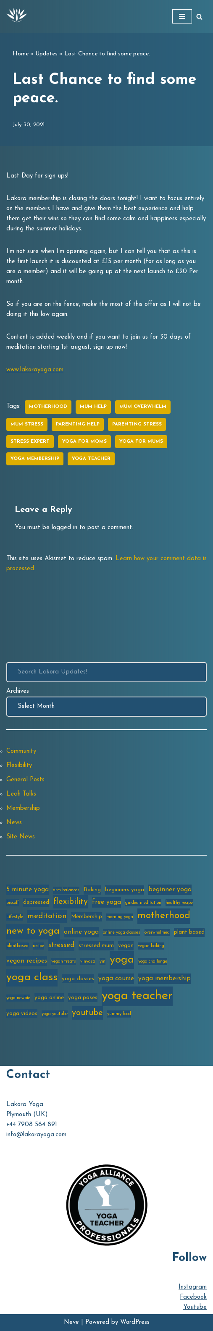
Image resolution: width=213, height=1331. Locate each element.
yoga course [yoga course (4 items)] (116, 978)
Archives (17, 691)
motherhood (48, 407)
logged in (64, 528)
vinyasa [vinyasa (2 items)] (87, 961)
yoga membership (35, 459)
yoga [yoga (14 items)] (122, 960)
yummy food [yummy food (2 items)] (119, 1014)
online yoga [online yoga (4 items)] (81, 932)
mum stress (27, 424)
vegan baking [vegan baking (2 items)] (151, 946)
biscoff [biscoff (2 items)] (12, 902)
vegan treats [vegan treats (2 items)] (63, 961)
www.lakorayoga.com (34, 370)
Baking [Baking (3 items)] (92, 890)
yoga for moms (84, 441)
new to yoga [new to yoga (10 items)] (33, 931)
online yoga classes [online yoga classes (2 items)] (121, 932)
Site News (20, 837)
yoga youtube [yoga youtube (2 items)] (55, 1014)
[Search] (199, 16)
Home (21, 54)
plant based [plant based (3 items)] (189, 932)
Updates (46, 54)
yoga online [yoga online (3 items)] (49, 997)
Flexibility (19, 765)
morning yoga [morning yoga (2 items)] (119, 917)
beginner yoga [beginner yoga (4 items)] (170, 889)
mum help (93, 407)
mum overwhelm (142, 407)
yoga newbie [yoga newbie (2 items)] (18, 998)
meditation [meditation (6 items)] (47, 916)
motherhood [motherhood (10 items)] (163, 916)
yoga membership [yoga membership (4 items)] (164, 978)
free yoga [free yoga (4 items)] (106, 902)
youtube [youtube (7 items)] (87, 1013)
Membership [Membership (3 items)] (86, 916)
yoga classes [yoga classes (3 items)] (78, 978)
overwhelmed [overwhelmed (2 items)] (157, 932)
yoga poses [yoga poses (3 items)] (82, 997)
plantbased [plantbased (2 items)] (17, 946)
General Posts (25, 780)
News (14, 822)
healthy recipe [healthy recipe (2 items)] (179, 902)
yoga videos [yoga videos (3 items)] (21, 1013)
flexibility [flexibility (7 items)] (70, 902)
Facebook (193, 1297)
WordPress (135, 1322)
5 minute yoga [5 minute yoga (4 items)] (27, 889)
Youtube (195, 1307)
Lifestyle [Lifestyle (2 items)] (14, 917)
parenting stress (137, 424)
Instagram (193, 1287)
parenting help (78, 424)
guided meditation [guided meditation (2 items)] (143, 902)
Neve (71, 1322)
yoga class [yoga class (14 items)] (32, 977)
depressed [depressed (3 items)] (36, 902)
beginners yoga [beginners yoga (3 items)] (124, 890)
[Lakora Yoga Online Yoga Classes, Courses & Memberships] (16, 16)
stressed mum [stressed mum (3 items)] (96, 945)
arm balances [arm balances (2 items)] (66, 890)
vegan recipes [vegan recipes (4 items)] (26, 961)
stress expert (30, 441)
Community (21, 751)
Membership (23, 808)
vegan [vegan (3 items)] (126, 945)
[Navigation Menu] (182, 16)
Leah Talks (21, 794)
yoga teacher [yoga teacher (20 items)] (137, 996)
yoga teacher (91, 459)
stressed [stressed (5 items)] (61, 945)
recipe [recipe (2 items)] (38, 946)
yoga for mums (141, 441)
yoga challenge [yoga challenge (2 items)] (152, 961)
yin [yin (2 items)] (102, 961)
